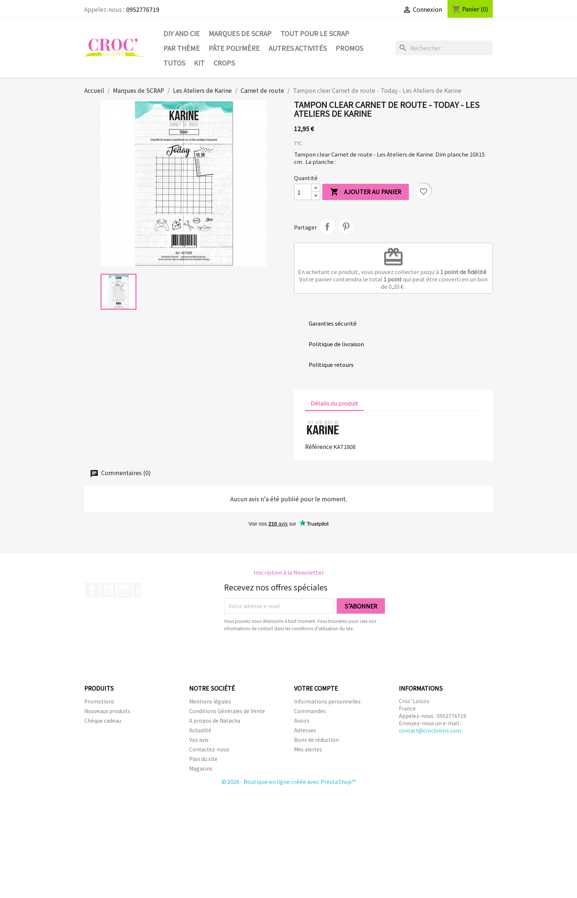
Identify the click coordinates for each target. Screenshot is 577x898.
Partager (327, 226)
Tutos (174, 62)
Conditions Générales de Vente (227, 711)
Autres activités (298, 48)
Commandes (310, 711)
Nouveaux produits (107, 711)
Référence (318, 446)
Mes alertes (308, 749)
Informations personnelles (327, 701)
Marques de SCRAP (240, 33)
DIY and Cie (181, 33)
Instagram (124, 590)
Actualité (200, 730)
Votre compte (316, 688)
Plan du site (203, 758)
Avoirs (301, 720)
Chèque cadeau (102, 720)
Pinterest (346, 226)
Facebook (92, 590)
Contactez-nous (209, 749)
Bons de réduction (316, 739)
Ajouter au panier (365, 192)
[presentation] (285, 652)
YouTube (108, 590)
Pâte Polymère (234, 48)
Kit (199, 62)
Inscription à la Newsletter (289, 572)
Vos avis (199, 739)
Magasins (200, 768)
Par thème (181, 48)
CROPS (224, 62)
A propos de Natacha (214, 720)
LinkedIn (141, 590)
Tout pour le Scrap (314, 33)
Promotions (99, 701)
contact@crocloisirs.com (430, 730)
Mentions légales (210, 701)
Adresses (305, 730)
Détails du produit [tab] (334, 403)
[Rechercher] (444, 48)
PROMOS (349, 48)
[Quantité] (303, 192)
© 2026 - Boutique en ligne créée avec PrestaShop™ (289, 781)
